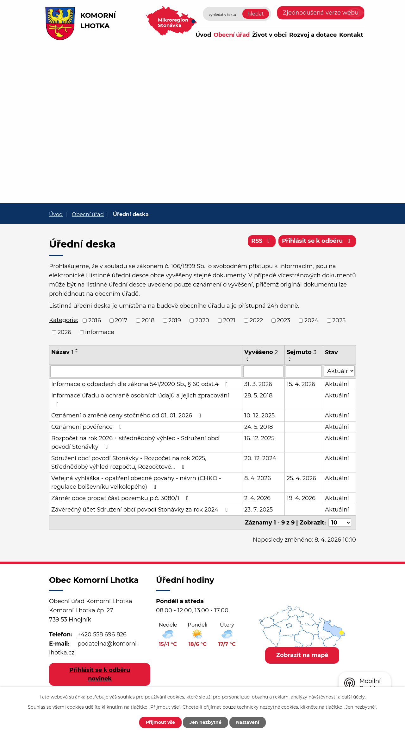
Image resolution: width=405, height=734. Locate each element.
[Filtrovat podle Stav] (339, 371)
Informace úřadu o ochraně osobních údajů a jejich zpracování (140, 399)
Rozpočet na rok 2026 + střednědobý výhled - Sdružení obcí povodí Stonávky (135, 442)
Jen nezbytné (205, 722)
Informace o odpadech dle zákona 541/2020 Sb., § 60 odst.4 (140, 384)
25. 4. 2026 (301, 478)
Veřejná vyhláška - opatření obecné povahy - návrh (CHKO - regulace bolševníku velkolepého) (136, 482)
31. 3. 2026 (258, 384)
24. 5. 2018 (258, 426)
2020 (202, 320)
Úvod (203, 34)
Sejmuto (301, 352)
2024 (311, 320)
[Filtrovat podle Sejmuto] (304, 371)
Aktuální (337, 384)
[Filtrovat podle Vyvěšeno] (263, 371)
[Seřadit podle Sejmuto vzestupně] (290, 358)
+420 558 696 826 (102, 634)
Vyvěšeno (261, 352)
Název (62, 352)
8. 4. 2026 (257, 478)
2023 (283, 320)
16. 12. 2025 (259, 438)
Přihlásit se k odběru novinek (99, 674)
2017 (121, 320)
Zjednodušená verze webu (320, 12)
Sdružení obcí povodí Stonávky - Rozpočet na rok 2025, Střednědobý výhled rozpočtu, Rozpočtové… (128, 462)
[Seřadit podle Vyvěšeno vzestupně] (247, 358)
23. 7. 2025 (258, 509)
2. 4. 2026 (257, 498)
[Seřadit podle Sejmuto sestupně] (290, 360)
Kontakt (351, 34)
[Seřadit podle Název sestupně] (76, 352)
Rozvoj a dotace (313, 34)
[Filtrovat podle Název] (145, 371)
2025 (339, 320)
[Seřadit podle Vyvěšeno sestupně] (247, 360)
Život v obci (269, 34)
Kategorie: (63, 320)
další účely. (354, 697)
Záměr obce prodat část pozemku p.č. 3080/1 (121, 498)
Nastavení (247, 722)
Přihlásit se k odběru (317, 240)
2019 (174, 320)
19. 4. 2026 (301, 498)
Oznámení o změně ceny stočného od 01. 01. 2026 (127, 415)
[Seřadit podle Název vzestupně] (76, 349)
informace (99, 332)
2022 (256, 320)
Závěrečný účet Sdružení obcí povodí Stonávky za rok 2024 (140, 509)
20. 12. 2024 (260, 458)
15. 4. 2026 (301, 384)
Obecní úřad (232, 34)
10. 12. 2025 (259, 415)
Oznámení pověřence (87, 426)
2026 (64, 332)
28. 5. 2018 (258, 395)
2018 (148, 320)
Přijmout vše (160, 722)
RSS (261, 240)
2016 (94, 320)
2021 (229, 320)
